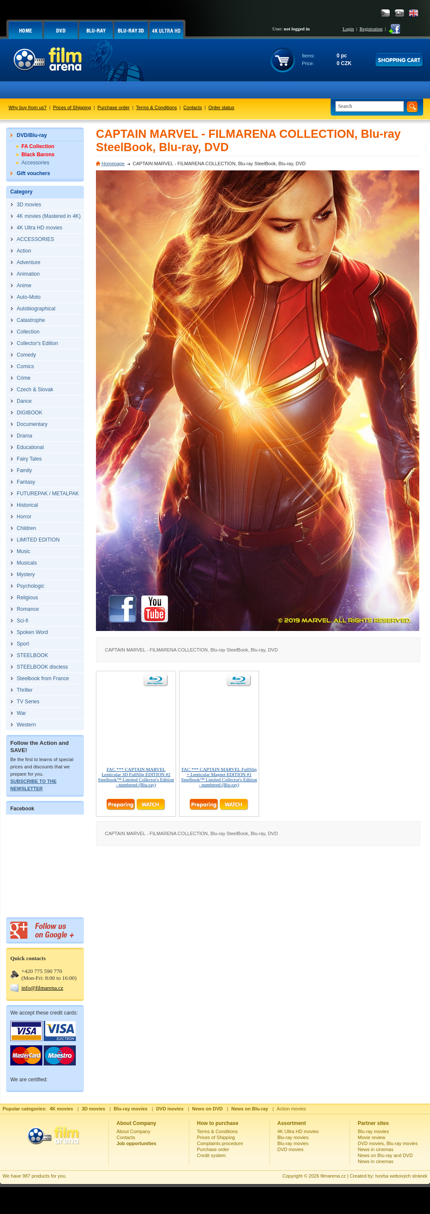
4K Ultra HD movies (298, 1131)
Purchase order (114, 107)
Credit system (211, 1155)
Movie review (371, 1137)
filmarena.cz (333, 1175)
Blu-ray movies (293, 1137)
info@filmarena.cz (42, 988)
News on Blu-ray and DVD (385, 1155)
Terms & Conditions (156, 107)
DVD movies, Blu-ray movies (388, 1143)
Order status (222, 107)
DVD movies (291, 1149)
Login (348, 28)
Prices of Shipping (72, 107)
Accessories (35, 163)
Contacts (192, 107)
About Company (133, 1131)
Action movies (291, 1108)
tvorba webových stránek (401, 1175)
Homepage (113, 163)
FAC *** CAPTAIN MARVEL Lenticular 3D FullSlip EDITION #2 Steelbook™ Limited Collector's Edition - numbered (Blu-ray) (136, 777)
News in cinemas (375, 1149)
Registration (370, 28)
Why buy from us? (28, 107)
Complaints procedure (220, 1143)
